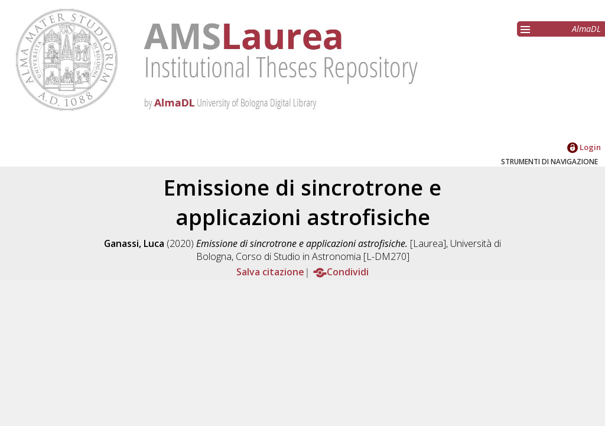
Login (584, 147)
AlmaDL (586, 28)
